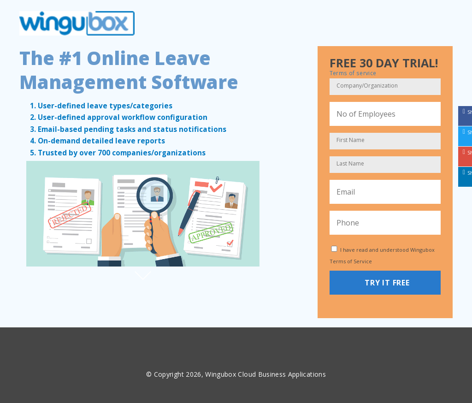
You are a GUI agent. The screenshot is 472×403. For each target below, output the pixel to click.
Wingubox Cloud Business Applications (265, 374)
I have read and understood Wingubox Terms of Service (382, 255)
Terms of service (353, 73)
